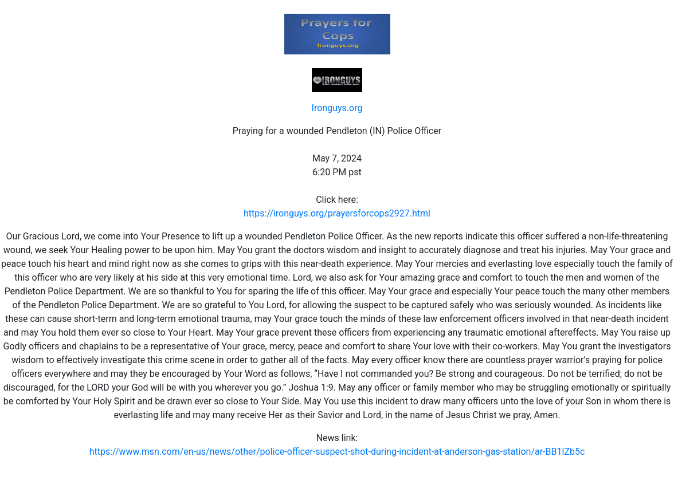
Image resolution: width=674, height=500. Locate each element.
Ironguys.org (337, 108)
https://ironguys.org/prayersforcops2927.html (337, 213)
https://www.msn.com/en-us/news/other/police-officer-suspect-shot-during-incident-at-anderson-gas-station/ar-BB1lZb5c (337, 451)
